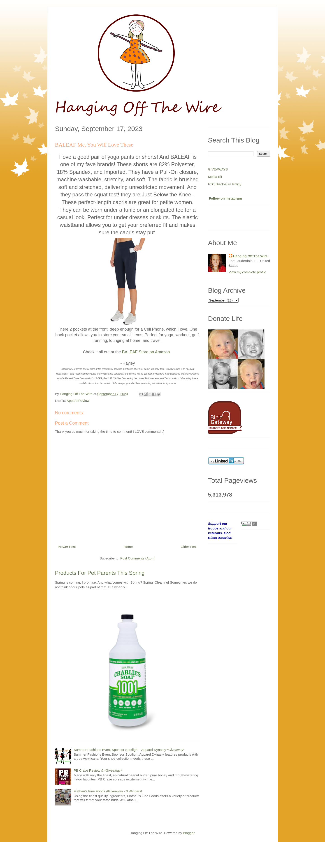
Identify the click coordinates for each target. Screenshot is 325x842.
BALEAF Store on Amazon (146, 352)
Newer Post (67, 547)
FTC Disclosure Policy (224, 184)
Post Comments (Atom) (138, 558)
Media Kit (215, 177)
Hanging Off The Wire (250, 256)
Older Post (189, 547)
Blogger (189, 833)
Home (128, 547)
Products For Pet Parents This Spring (100, 573)
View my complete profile (247, 272)
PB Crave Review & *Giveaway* (98, 770)
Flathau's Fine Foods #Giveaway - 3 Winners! (108, 791)
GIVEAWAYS (218, 169)
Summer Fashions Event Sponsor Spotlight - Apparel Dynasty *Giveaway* (129, 750)
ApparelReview (78, 401)
